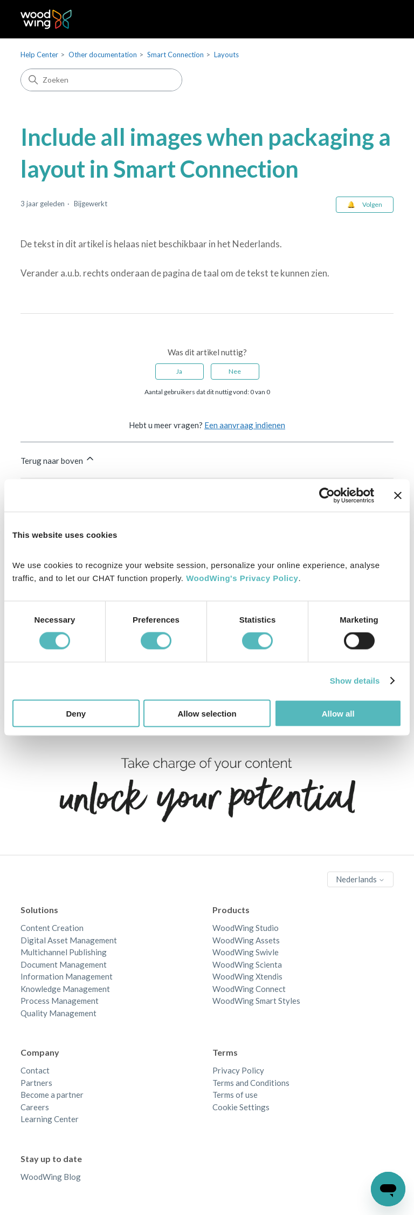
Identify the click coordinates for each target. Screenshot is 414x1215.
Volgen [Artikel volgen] (372, 204)
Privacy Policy (238, 1070)
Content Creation (52, 928)
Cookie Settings (241, 1107)
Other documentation (102, 54)
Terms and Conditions (250, 1083)
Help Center (39, 54)
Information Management (66, 976)
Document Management (63, 964)
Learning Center (49, 1119)
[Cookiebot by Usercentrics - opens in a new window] (327, 496)
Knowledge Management (65, 989)
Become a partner (52, 1094)
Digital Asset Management (68, 940)
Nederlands (360, 879)
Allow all (338, 713)
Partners (36, 1083)
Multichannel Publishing (63, 952)
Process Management (59, 1000)
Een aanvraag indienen (244, 425)
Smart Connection (175, 54)
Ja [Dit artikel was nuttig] (179, 371)
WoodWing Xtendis (247, 976)
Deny (76, 713)
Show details (355, 680)
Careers (34, 1107)
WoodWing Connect (249, 989)
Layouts (226, 54)
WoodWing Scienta (247, 964)
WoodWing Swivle (245, 952)
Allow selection (206, 713)
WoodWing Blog (50, 1177)
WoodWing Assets (246, 940)
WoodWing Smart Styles (256, 1000)
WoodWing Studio (245, 928)
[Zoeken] (101, 80)
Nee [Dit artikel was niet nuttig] (235, 371)
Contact (35, 1070)
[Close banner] (398, 496)
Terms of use (235, 1094)
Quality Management (58, 1013)
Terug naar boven (57, 459)
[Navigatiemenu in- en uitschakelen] (374, 19)
